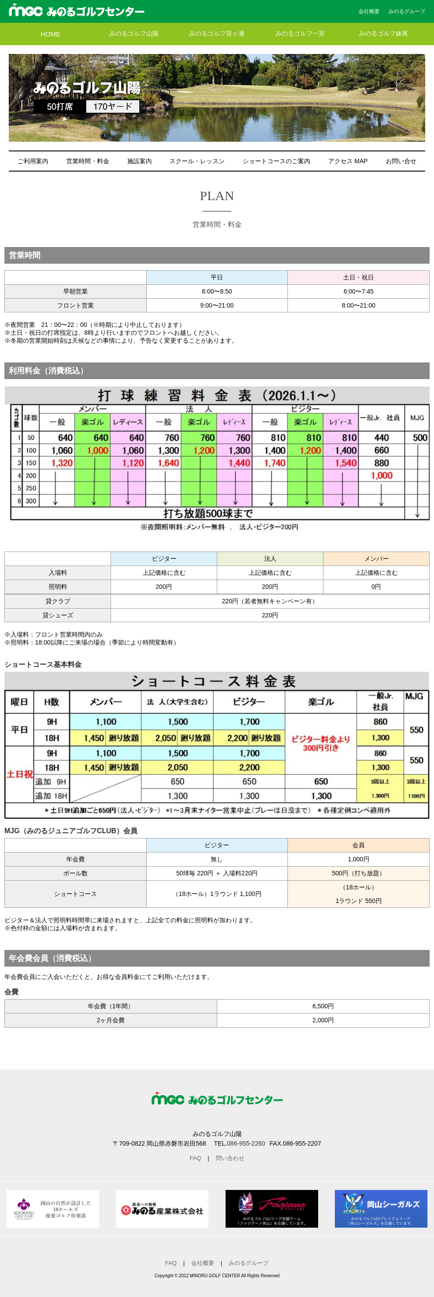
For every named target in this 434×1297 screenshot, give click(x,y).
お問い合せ (401, 161)
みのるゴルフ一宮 (300, 34)
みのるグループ (406, 11)
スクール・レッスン (197, 161)
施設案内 (139, 161)
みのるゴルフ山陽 (134, 34)
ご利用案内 (33, 161)
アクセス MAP (348, 161)
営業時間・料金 (87, 161)
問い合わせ (230, 1158)
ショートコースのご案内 (276, 161)
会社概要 (369, 11)
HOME (50, 34)
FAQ (195, 1158)
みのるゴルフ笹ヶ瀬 (217, 34)
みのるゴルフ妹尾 (383, 34)
